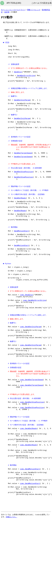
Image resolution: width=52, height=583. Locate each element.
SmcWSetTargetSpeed (23, 163)
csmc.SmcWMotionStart (30, 509)
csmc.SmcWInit (26, 318)
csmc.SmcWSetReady (28, 464)
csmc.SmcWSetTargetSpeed (31, 411)
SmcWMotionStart (21, 248)
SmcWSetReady (20, 212)
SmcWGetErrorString (26, 79)
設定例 (6, 12)
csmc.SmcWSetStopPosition (32, 436)
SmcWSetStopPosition (23, 183)
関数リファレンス (33, 10)
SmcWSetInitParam (22, 106)
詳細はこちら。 (11, 562)
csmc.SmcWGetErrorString (34, 325)
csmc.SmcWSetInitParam (30, 353)
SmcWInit (18, 75)
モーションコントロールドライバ (13, 10)
